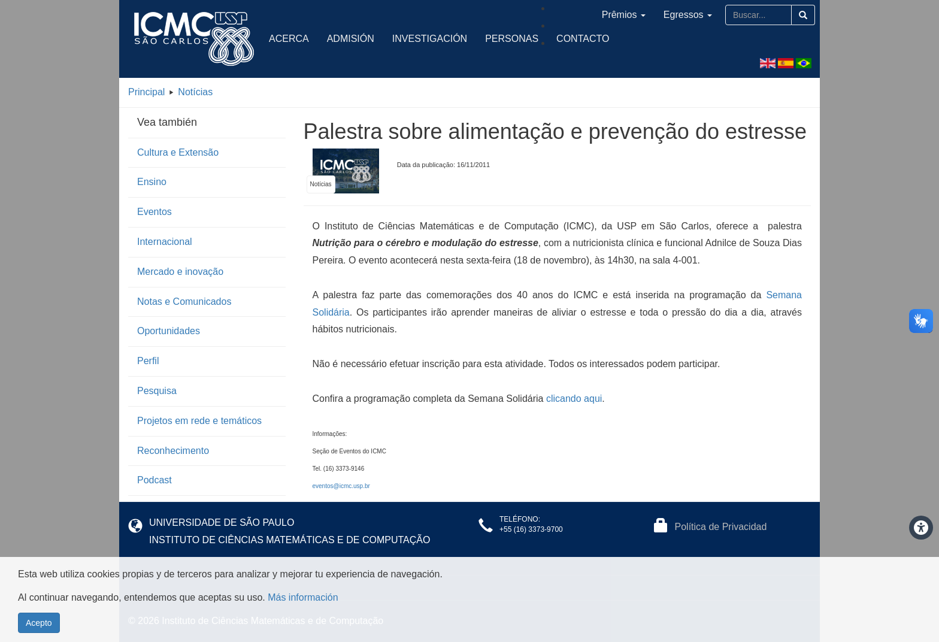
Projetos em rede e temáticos (199, 421)
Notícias (195, 92)
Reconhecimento (173, 451)
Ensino (151, 182)
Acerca (289, 39)
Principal (146, 92)
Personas (511, 39)
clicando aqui (574, 398)
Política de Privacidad (721, 527)
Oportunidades (168, 331)
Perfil (148, 361)
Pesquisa (157, 391)
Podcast (154, 480)
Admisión (350, 39)
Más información (303, 604)
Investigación (429, 39)
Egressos (688, 15)
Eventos (154, 212)
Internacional (164, 242)
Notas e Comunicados (184, 301)
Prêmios (624, 15)
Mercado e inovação (180, 272)
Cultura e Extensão (178, 152)
